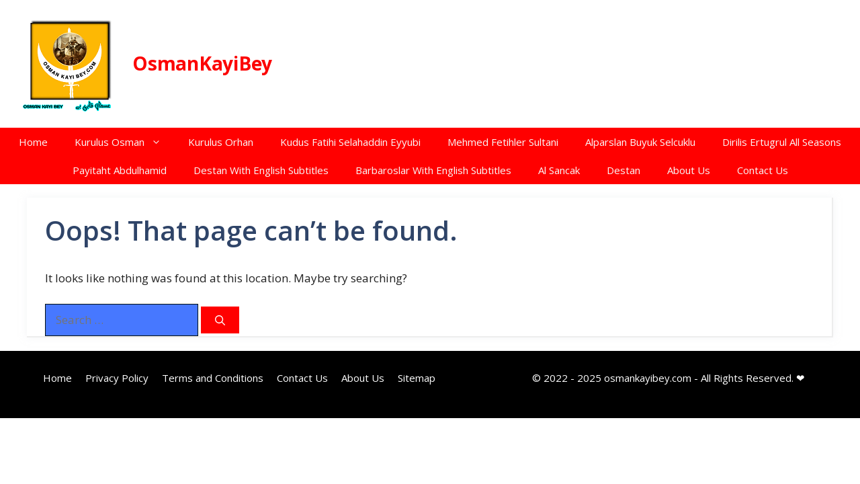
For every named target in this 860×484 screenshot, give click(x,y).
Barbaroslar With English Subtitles (433, 170)
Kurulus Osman (125, 142)
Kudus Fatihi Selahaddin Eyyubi (350, 142)
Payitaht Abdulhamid (120, 170)
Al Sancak (559, 170)
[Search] (220, 320)
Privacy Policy (116, 378)
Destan (623, 170)
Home (33, 142)
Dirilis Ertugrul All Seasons (781, 142)
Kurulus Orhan (220, 142)
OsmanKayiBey (202, 63)
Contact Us (762, 170)
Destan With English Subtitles (261, 170)
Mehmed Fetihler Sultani (502, 142)
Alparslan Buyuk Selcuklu (640, 142)
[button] (159, 142)
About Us (688, 170)
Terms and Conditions (212, 378)
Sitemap (416, 378)
